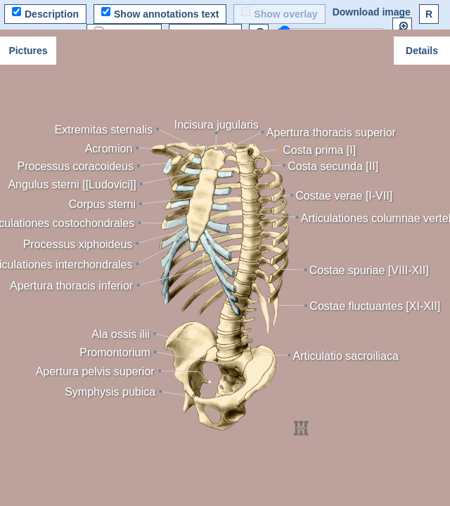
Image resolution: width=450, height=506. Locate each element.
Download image (372, 12)
